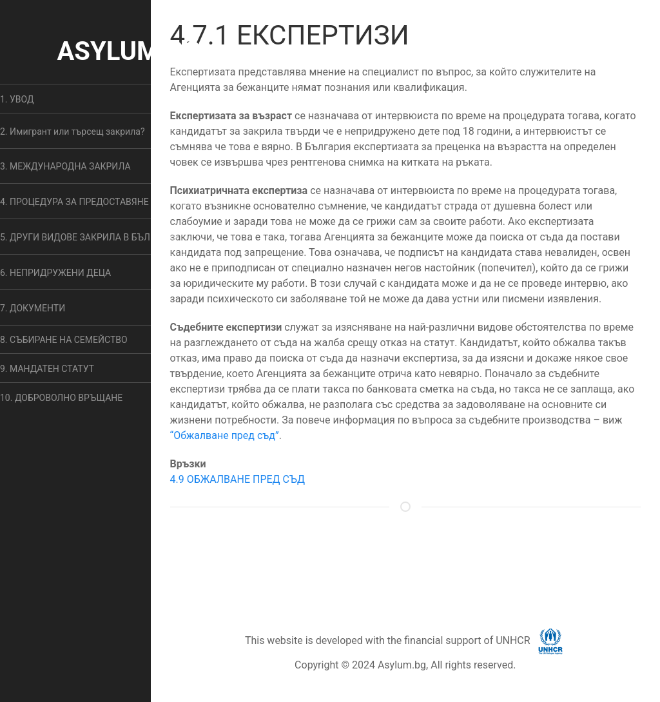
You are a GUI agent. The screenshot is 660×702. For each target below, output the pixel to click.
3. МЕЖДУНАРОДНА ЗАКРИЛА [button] (65, 166)
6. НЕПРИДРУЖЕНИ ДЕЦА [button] (55, 273)
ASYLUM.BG (128, 51)
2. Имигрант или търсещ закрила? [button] (72, 131)
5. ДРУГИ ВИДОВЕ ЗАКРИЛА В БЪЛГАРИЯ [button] (89, 237)
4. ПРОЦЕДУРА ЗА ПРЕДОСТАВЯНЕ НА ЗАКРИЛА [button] (103, 202)
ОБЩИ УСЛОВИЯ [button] (393, 557)
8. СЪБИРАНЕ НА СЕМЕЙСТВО (64, 340)
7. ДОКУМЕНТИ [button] (32, 308)
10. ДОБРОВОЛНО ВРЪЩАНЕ (61, 398)
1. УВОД (17, 99)
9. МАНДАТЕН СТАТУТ (47, 369)
